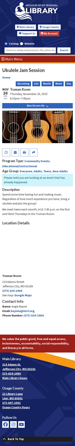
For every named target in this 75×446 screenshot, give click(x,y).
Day (69, 84)
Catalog (14, 44)
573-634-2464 (11, 374)
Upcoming (23, 84)
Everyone (26, 171)
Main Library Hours (14, 378)
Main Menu (12, 59)
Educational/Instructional (19, 166)
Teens (47, 171)
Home (6, 78)
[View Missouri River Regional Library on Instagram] (13, 424)
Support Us (27, 33)
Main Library (26, 27)
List (36, 84)
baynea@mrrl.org (23, 311)
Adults (38, 171)
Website (29, 44)
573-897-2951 (11, 403)
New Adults (60, 171)
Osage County (50, 27)
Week (58, 84)
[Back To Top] (37, 439)
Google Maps (23, 295)
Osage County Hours (16, 407)
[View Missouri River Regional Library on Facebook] (5, 424)
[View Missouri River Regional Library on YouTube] (21, 424)
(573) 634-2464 (12, 291)
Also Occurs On (37, 106)
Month (47, 84)
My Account (49, 33)
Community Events (37, 161)
